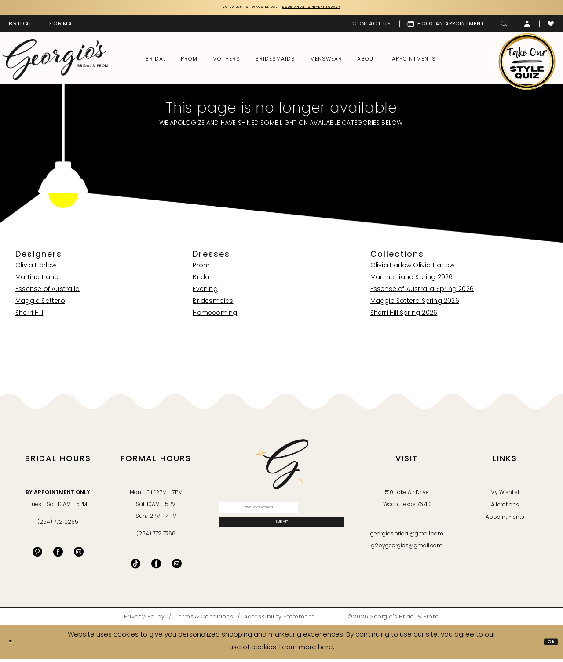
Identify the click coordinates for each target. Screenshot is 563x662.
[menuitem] (20, 26)
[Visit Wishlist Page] (551, 26)
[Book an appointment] (446, 26)
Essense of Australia (47, 292)
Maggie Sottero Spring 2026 (414, 304)
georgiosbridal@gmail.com (406, 537)
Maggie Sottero (40, 304)
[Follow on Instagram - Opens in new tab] (177, 566)
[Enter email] (281, 513)
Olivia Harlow (36, 269)
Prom (201, 269)
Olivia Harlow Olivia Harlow (412, 269)
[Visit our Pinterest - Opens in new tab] (37, 555)
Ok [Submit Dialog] (547, 644)
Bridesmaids (213, 304)
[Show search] (504, 26)
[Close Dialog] (13, 644)
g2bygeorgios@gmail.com (407, 549)
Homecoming (215, 316)
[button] (527, 26)
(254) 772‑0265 (57, 525)
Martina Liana (37, 280)
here (325, 650)
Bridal (202, 280)
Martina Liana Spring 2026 (411, 280)
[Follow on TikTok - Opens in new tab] (135, 566)
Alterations (505, 508)
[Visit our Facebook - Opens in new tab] (58, 555)
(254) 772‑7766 (155, 537)
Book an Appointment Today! (333, 9)
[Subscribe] (281, 535)
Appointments (505, 520)
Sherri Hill (29, 316)
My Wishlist (504, 495)
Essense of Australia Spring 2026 (422, 292)
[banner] (55, 62)
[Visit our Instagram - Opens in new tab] (79, 555)
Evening (205, 292)
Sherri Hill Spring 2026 (404, 316)
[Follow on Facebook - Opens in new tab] (156, 566)
